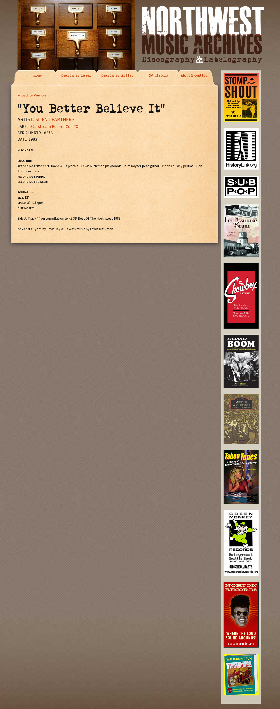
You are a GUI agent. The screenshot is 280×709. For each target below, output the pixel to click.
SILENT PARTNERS (54, 119)
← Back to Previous (32, 95)
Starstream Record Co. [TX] (54, 126)
